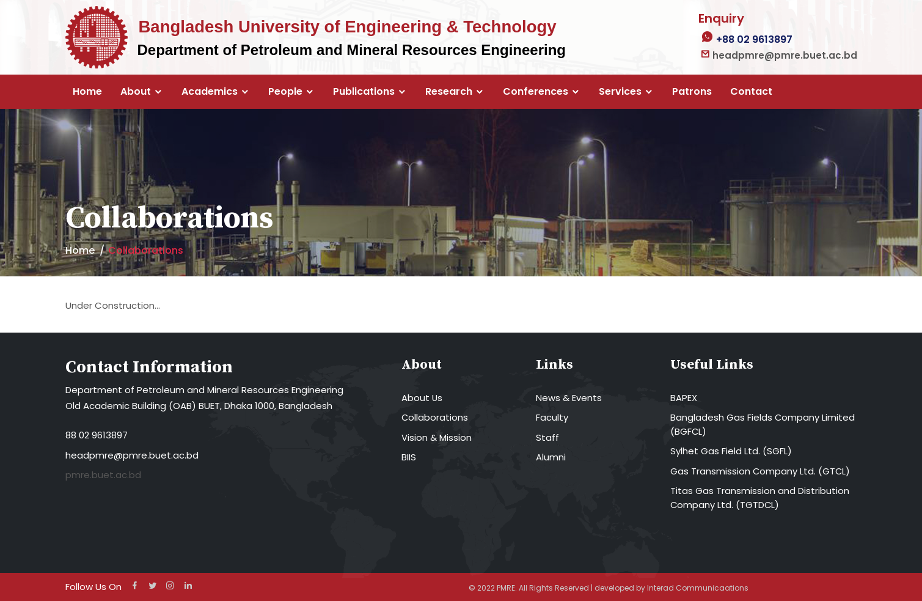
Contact (751, 92)
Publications (364, 92)
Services (620, 92)
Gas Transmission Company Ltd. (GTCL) (760, 471)
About (135, 92)
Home (87, 92)
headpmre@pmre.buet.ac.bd (132, 455)
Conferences (535, 92)
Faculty (552, 417)
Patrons (692, 92)
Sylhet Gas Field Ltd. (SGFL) (731, 450)
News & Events (569, 397)
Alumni (551, 457)
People (285, 92)
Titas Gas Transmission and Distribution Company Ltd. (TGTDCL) (759, 497)
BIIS (408, 457)
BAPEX (683, 397)
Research (448, 92)
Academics (209, 92)
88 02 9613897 (96, 435)
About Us (422, 397)
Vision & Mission (436, 437)
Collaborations (435, 417)
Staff (547, 437)
